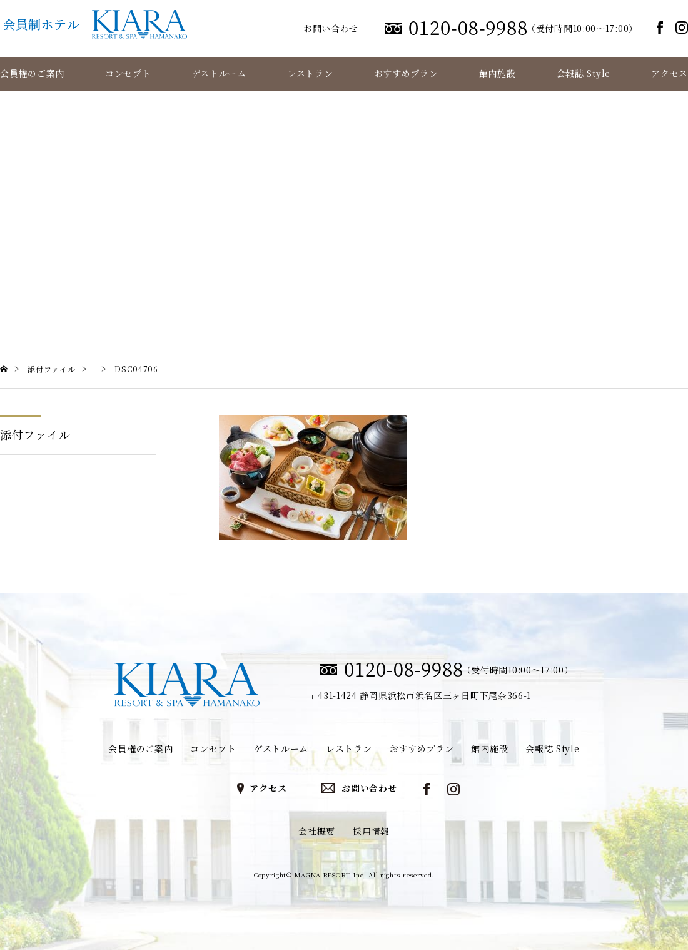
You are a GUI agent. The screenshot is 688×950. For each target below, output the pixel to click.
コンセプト (128, 73)
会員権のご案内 (32, 73)
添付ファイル (35, 434)
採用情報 (371, 831)
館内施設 (497, 73)
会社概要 (316, 831)
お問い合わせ (330, 28)
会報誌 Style (583, 73)
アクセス (669, 73)
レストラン (310, 73)
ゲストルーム (219, 73)
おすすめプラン (406, 73)
